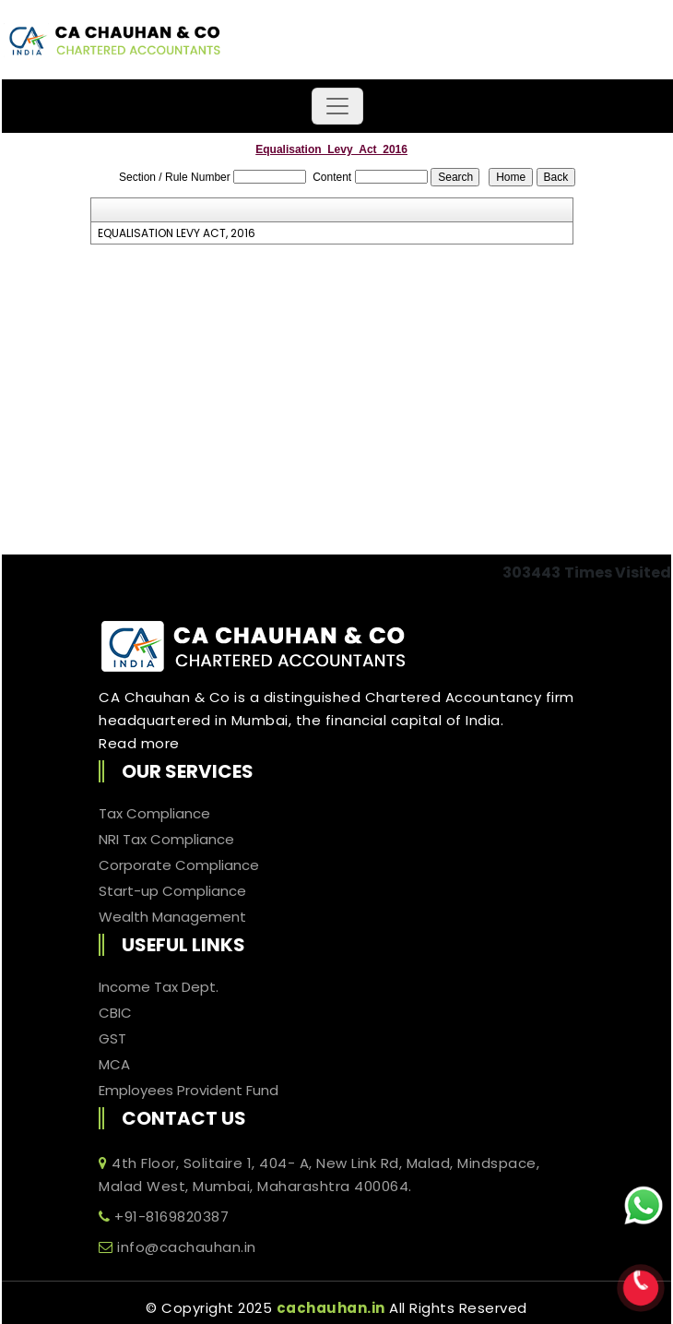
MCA (114, 1065)
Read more (139, 743)
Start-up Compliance (172, 891)
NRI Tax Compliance (166, 839)
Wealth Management (172, 917)
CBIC (115, 1013)
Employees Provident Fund (188, 1090)
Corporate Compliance (179, 865)
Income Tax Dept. (158, 987)
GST (112, 1039)
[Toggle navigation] (337, 106)
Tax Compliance (154, 814)
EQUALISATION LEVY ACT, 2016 (176, 233)
